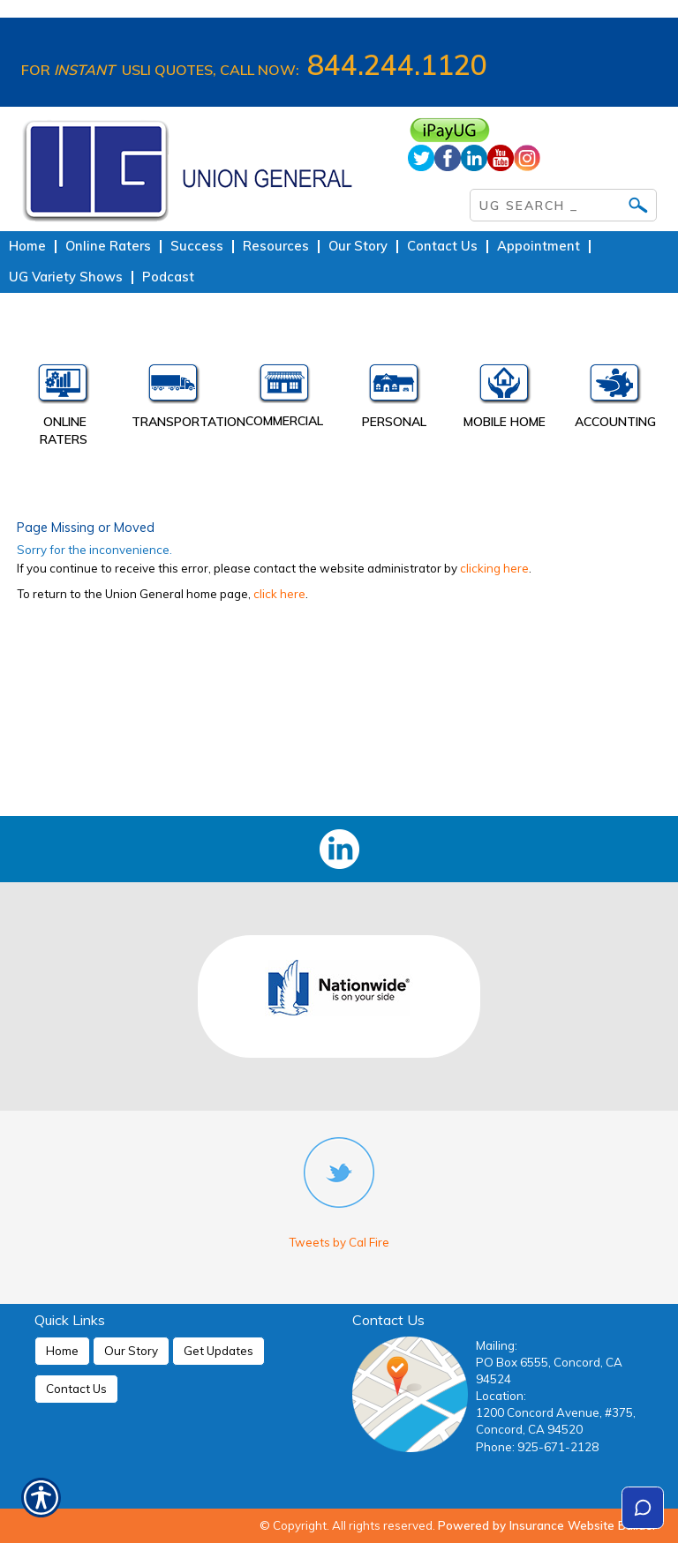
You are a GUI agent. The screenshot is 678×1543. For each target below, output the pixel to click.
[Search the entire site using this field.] (550, 203)
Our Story (131, 1351)
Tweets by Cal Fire (339, 1242)
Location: (501, 1396)
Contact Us (76, 1389)
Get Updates (218, 1351)
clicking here (494, 568)
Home (62, 1351)
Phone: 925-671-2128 (537, 1447)
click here (279, 594)
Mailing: (496, 1345)
